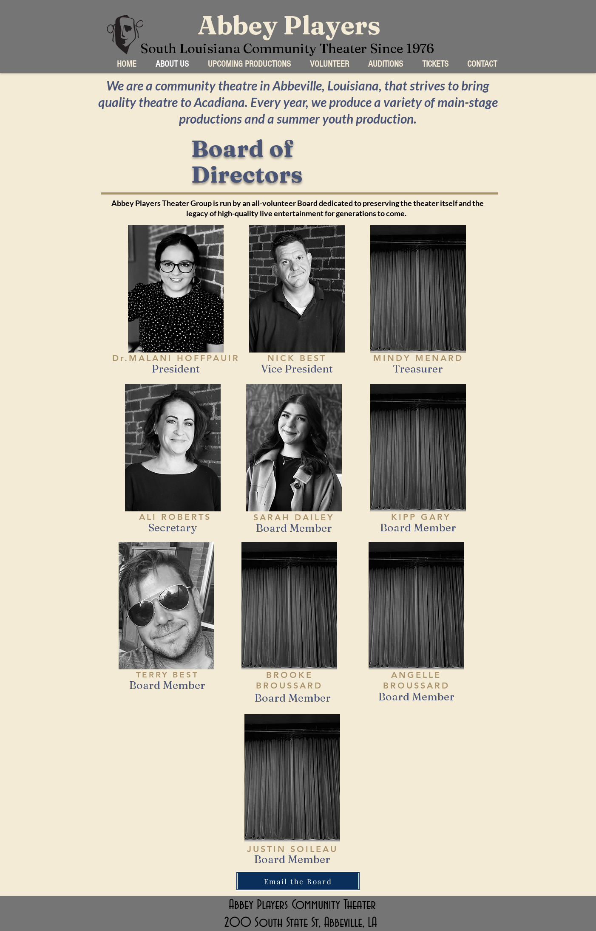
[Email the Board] (298, 881)
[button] (249, 64)
